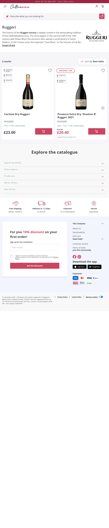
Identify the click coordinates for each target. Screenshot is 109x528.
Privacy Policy (62, 514)
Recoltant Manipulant (15, 228)
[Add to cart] (43, 131)
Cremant (8, 194)
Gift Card (77, 453)
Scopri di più (8, 45)
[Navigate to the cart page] (103, 6)
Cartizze (8, 186)
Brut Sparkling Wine (14, 199)
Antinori (8, 269)
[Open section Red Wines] (102, 363)
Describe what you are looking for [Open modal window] (27, 16)
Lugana (8, 332)
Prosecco (9, 177)
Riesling (8, 336)
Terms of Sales (79, 464)
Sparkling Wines (12, 169)
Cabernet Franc (12, 373)
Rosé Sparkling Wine (14, 173)
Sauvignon (9, 357)
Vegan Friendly (11, 219)
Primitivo (8, 386)
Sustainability (79, 449)
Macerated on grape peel (16, 232)
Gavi (6, 328)
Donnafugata (10, 282)
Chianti (7, 395)
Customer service (80, 461)
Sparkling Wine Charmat (16, 190)
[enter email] (34, 464)
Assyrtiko (8, 319)
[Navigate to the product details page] (28, 91)
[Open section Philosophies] (102, 213)
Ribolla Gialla (10, 345)
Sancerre (8, 340)
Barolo (7, 378)
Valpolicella (10, 369)
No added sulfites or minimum (19, 240)
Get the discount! (35, 482)
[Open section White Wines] (102, 313)
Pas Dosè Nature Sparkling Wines (21, 207)
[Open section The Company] (102, 440)
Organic (8, 249)
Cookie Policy (76, 514)
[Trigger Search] (101, 16)
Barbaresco (10, 399)
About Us (77, 445)
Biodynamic (10, 236)
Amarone (9, 390)
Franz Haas (9, 295)
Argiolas (8, 299)
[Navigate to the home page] (20, 6)
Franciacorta (10, 182)
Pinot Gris (9, 353)
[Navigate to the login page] (96, 6)
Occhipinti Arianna (13, 286)
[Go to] (74, 474)
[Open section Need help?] (102, 455)
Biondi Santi (10, 290)
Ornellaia (8, 273)
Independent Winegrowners (18, 244)
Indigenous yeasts (13, 257)
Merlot (7, 403)
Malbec (7, 382)
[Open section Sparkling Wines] (102, 163)
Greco (7, 323)
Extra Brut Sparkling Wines (17, 203)
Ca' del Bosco (11, 278)
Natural (8, 253)
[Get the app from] (80, 484)
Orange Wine (10, 223)
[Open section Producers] (102, 263)
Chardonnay (10, 349)
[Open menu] (5, 6)
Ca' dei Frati (10, 307)
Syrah (7, 407)
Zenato (7, 303)
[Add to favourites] (50, 70)
